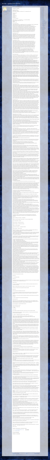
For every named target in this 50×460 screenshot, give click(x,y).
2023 (42, 10)
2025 (42, 8)
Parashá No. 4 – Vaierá (44, 25)
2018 (42, 15)
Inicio (27, 453)
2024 (42, 9)
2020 (42, 13)
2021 (42, 12)
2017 (42, 16)
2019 (42, 14)
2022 (42, 11)
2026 (42, 7)
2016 (42, 17)
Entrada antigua (36, 453)
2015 (42, 18)
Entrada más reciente (16, 453)
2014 (42, 19)
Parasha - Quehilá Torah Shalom (11, 3)
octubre (43, 27)
